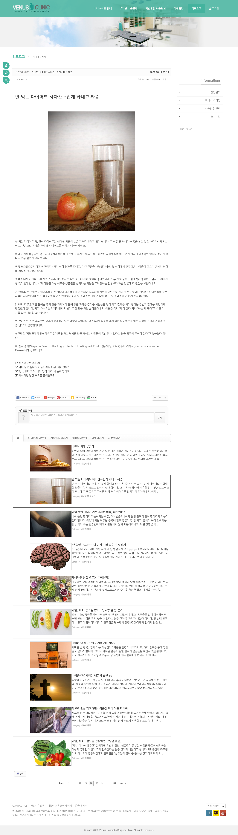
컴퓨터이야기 (79, 438)
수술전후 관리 (213, 108)
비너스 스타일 (213, 100)
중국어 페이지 (82, 806)
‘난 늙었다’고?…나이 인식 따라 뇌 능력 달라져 (44, 371)
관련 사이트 (213, 806)
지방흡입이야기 (59, 438)
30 (97, 783)
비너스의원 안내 (103, 8)
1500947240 (22, 80)
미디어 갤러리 (39, 57)
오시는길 (216, 116)
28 (86, 783)
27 (80, 783)
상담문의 (216, 92)
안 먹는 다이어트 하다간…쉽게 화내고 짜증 (52, 72)
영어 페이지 (66, 806)
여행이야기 (97, 438)
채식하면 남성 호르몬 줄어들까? (36, 375)
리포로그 (196, 8)
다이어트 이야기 (37, 438)
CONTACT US (20, 806)
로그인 (214, 8)
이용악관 (52, 806)
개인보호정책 (37, 806)
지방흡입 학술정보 (155, 8)
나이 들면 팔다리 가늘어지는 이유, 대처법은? (44, 367)
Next (123, 783)
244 (114, 783)
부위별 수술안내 (129, 8)
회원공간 (179, 8)
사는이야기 (114, 438)
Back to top (186, 129)
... (74, 783)
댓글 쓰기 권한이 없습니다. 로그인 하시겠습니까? (55, 415)
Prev (61, 783)
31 (102, 783)
